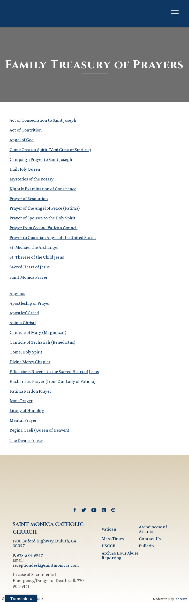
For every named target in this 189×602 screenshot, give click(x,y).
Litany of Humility (27, 410)
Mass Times (113, 538)
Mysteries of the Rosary (32, 179)
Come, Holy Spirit (26, 351)
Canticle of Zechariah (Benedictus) (42, 342)
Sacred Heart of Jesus (30, 266)
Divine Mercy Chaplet (30, 361)
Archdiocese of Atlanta (153, 529)
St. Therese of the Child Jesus (37, 257)
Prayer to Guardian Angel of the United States (53, 237)
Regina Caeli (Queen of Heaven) (39, 430)
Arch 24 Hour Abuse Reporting (120, 555)
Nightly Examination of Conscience (43, 188)
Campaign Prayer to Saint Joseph (41, 159)
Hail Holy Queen (25, 169)
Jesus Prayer (21, 400)
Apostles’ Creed (24, 312)
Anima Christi (23, 322)
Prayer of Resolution (29, 198)
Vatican (109, 529)
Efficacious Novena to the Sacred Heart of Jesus (54, 371)
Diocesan (181, 599)
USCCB (108, 545)
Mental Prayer (23, 420)
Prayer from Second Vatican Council (44, 227)
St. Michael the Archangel (34, 247)
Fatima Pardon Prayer (30, 391)
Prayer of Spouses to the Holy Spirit (42, 217)
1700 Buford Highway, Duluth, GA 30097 (44, 543)
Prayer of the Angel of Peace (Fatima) (45, 208)
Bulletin (146, 545)
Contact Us (150, 538)
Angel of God (22, 139)
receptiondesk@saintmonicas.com (46, 565)
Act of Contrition (26, 130)
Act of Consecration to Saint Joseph (43, 120)
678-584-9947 (30, 555)
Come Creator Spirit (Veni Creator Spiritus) (50, 149)
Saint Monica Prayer (29, 277)
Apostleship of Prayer (30, 303)
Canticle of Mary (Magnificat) (38, 332)
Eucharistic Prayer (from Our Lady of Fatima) (53, 381)
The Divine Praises (26, 440)
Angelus (17, 293)
